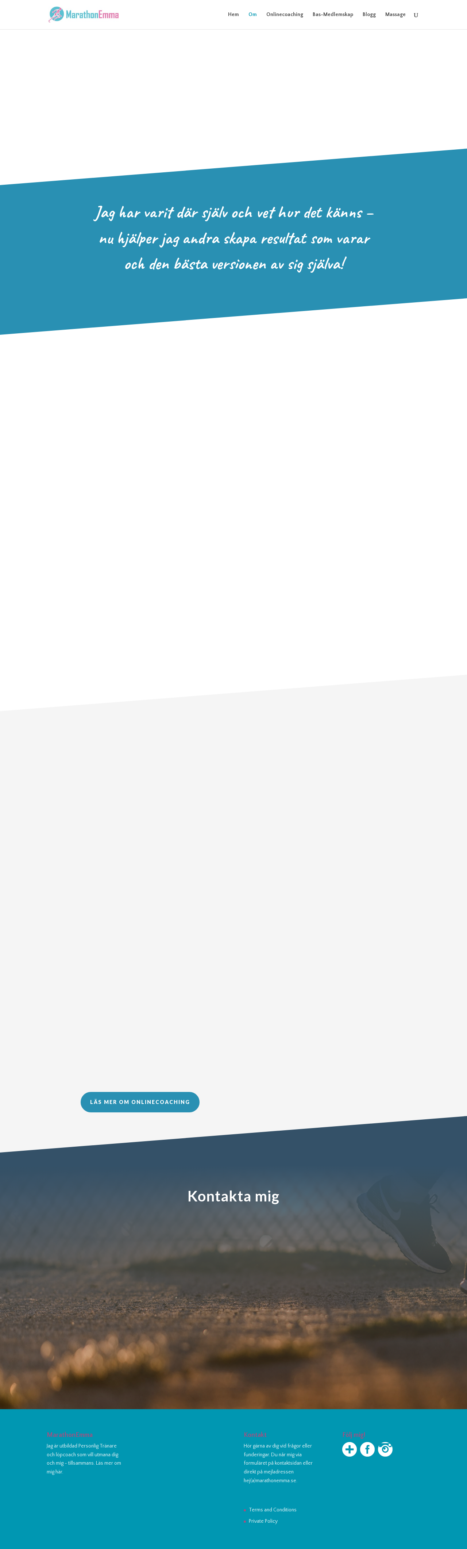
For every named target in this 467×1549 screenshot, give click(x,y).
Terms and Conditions (273, 1510)
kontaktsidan (288, 1463)
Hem (233, 15)
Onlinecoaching (284, 15)
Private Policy (263, 1521)
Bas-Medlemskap (333, 15)
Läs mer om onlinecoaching (140, 1102)
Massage (395, 15)
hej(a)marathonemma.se (270, 1481)
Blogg (369, 15)
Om (252, 15)
